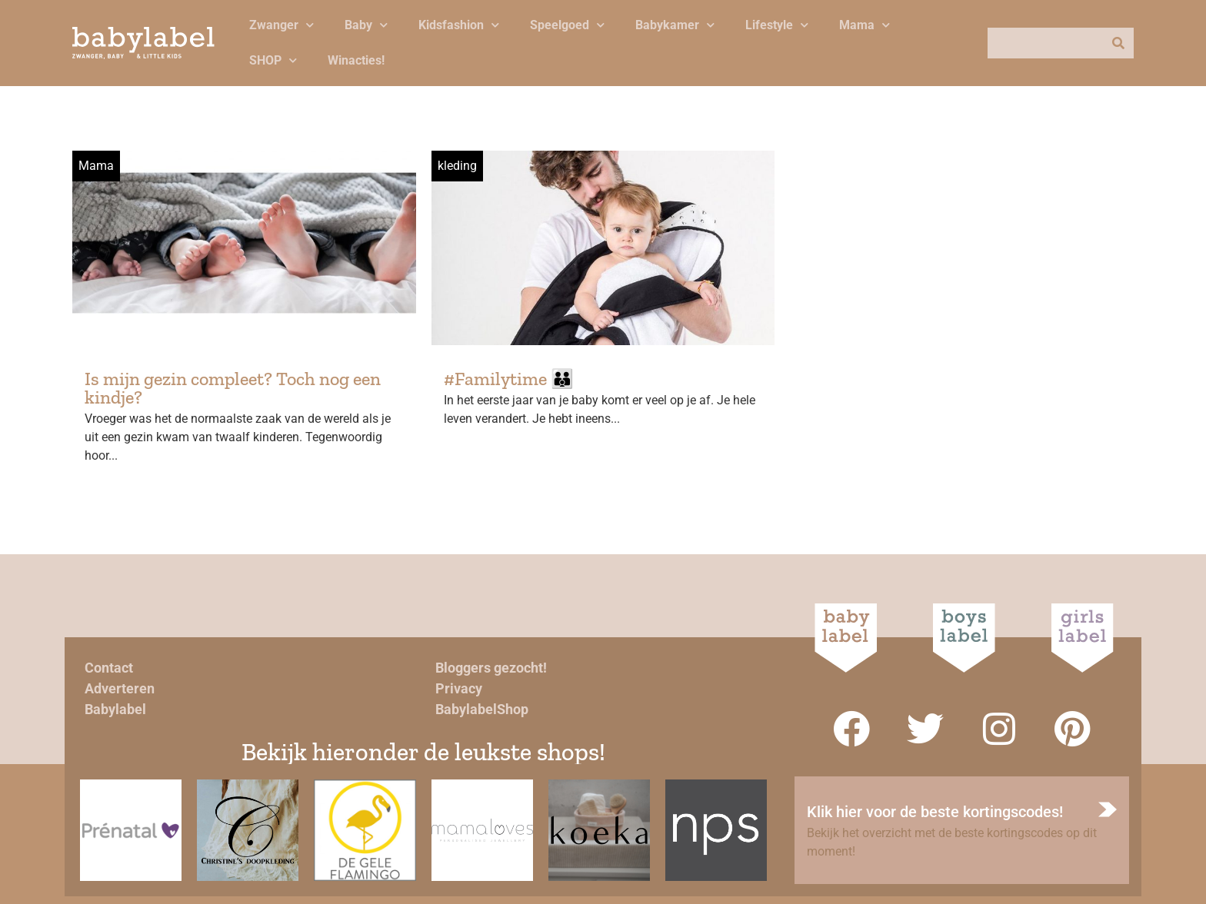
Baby (366, 25)
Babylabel (115, 709)
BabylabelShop (481, 709)
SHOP (273, 60)
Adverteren (120, 688)
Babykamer (675, 25)
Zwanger (281, 25)
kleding (457, 165)
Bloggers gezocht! (491, 668)
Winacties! (356, 60)
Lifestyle (776, 25)
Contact (109, 668)
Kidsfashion (458, 25)
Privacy (458, 688)
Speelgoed (567, 25)
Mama (864, 25)
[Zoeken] (1118, 43)
